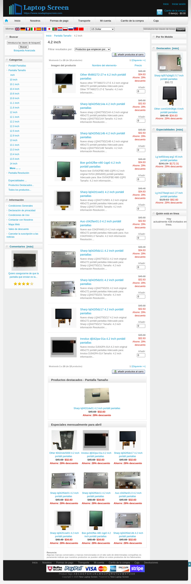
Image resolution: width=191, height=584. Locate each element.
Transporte (84, 20)
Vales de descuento (19, 229)
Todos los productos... (20, 190)
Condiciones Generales (21, 205)
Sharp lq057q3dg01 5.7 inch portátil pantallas (168, 75)
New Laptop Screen (88, 577)
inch (12, 75)
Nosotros (35, 20)
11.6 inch (14, 107)
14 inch (13, 163)
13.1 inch (14, 145)
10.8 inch (14, 98)
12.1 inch (14, 117)
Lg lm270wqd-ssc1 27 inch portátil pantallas (169, 193)
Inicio (166, 4)
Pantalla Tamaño (62, 35)
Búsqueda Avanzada (24, 50)
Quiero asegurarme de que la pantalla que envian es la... (23, 273)
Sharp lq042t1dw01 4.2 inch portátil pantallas (97, 408)
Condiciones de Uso (19, 215)
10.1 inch (14, 84)
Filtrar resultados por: (60, 49)
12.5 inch (14, 131)
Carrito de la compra (175, 10)
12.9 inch (14, 135)
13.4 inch (14, 154)
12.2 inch (14, 121)
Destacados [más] (168, 48)
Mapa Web (14, 224)
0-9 (133, 574)
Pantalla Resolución (19, 173)
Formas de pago (59, 20)
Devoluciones (151, 562)
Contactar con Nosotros (21, 219)
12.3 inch (14, 126)
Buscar (14, 36)
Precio (138, 65)
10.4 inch (14, 89)
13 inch (13, 140)
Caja (156, 20)
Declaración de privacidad (22, 210)
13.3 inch (14, 149)
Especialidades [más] (170, 129)
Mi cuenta (105, 20)
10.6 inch (14, 93)
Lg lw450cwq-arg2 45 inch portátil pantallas (169, 157)
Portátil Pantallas (17, 65)
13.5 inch (14, 159)
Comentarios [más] (21, 246)
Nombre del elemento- (104, 65)
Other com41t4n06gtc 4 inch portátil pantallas (169, 109)
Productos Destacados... (21, 185)
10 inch (13, 79)
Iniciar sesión (179, 4)
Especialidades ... (18, 180)
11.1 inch (14, 103)
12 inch (13, 112)
